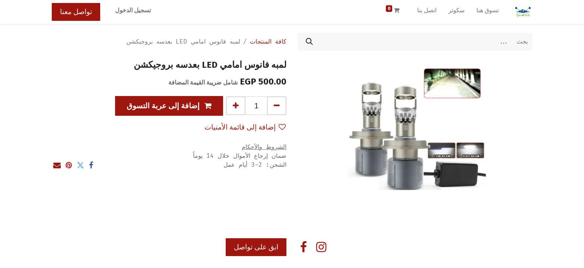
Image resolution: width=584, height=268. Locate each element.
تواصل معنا (76, 11)
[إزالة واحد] (276, 105)
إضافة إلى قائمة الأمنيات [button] (245, 127)
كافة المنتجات (268, 41)
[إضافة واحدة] (235, 105)
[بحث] (309, 42)
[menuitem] (487, 12)
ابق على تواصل (256, 247)
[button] (169, 106)
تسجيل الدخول (133, 10)
